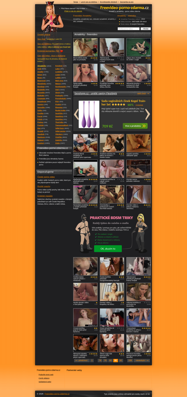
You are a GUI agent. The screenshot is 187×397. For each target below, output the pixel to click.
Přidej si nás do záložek (73, 11)
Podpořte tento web (46, 375)
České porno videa (46, 177)
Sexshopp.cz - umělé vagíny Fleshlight (95, 93)
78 (100, 360)
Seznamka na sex (126, 2)
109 (130, 360)
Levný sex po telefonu (89, 2)
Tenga (75, 2)
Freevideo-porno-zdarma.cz (57, 394)
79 (105, 360)
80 (110, 360)
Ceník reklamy (44, 378)
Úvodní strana (43, 34)
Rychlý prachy (43, 186)
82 (121, 360)
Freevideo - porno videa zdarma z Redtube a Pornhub (49, 18)
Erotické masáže (45, 196)
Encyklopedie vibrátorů (108, 2)
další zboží (141, 93)
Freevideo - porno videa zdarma (124, 7)
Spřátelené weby (45, 382)
